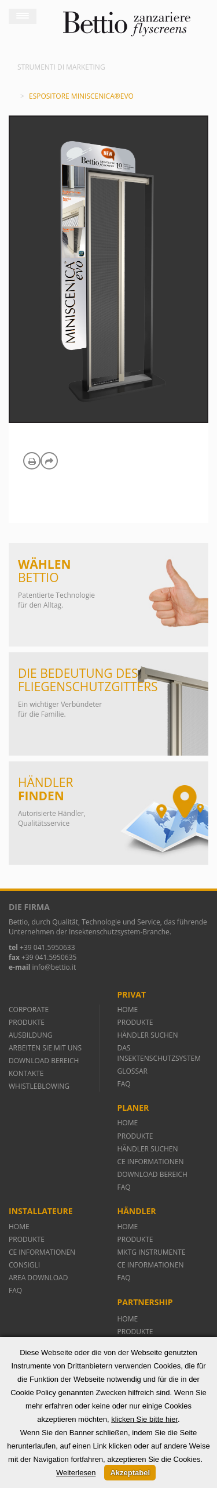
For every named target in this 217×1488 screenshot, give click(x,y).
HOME (127, 1009)
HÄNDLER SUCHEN (147, 1035)
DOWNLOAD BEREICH (44, 1061)
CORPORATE (29, 1009)
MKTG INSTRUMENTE (151, 1252)
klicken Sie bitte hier (144, 1419)
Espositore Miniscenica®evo (81, 96)
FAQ (124, 1084)
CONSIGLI (24, 1265)
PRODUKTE (27, 1022)
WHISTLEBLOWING (39, 1086)
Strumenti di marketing (61, 67)
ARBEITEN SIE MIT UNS (45, 1048)
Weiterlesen (75, 1472)
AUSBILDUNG (31, 1035)
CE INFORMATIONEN (150, 1161)
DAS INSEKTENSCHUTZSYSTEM (159, 1053)
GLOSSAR (132, 1071)
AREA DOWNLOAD (38, 1278)
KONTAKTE (26, 1073)
